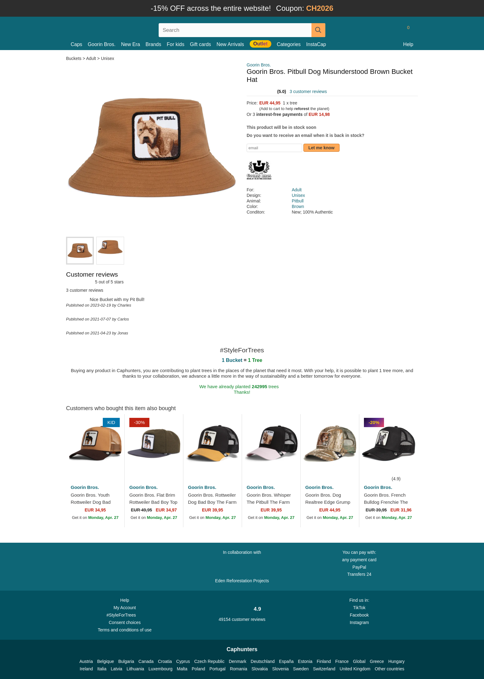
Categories (289, 44)
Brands (153, 44)
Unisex (107, 58)
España (286, 661)
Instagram (359, 622)
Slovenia (280, 668)
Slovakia (260, 668)
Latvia (116, 668)
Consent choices (125, 622)
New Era (130, 44)
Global (359, 661)
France (342, 661)
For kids (175, 44)
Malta (182, 668)
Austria (86, 661)
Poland (198, 668)
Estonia (305, 661)
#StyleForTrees (124, 614)
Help (408, 44)
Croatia (165, 661)
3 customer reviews (308, 91)
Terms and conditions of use (125, 629)
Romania (238, 668)
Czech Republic (209, 661)
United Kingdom (355, 668)
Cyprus (183, 661)
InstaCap (316, 44)
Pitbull (297, 200)
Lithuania (135, 668)
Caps (76, 44)
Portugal (218, 668)
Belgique (105, 661)
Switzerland (324, 668)
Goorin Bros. (101, 44)
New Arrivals (230, 44)
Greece (377, 661)
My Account (125, 607)
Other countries (389, 668)
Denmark (237, 661)
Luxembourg (160, 668)
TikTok (359, 607)
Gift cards (200, 44)
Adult (91, 58)
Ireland (86, 668)
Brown (298, 206)
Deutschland (263, 661)
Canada (146, 661)
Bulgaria (126, 661)
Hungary (396, 661)
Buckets (74, 58)
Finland (324, 661)
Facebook (359, 615)
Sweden (301, 668)
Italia (101, 668)
